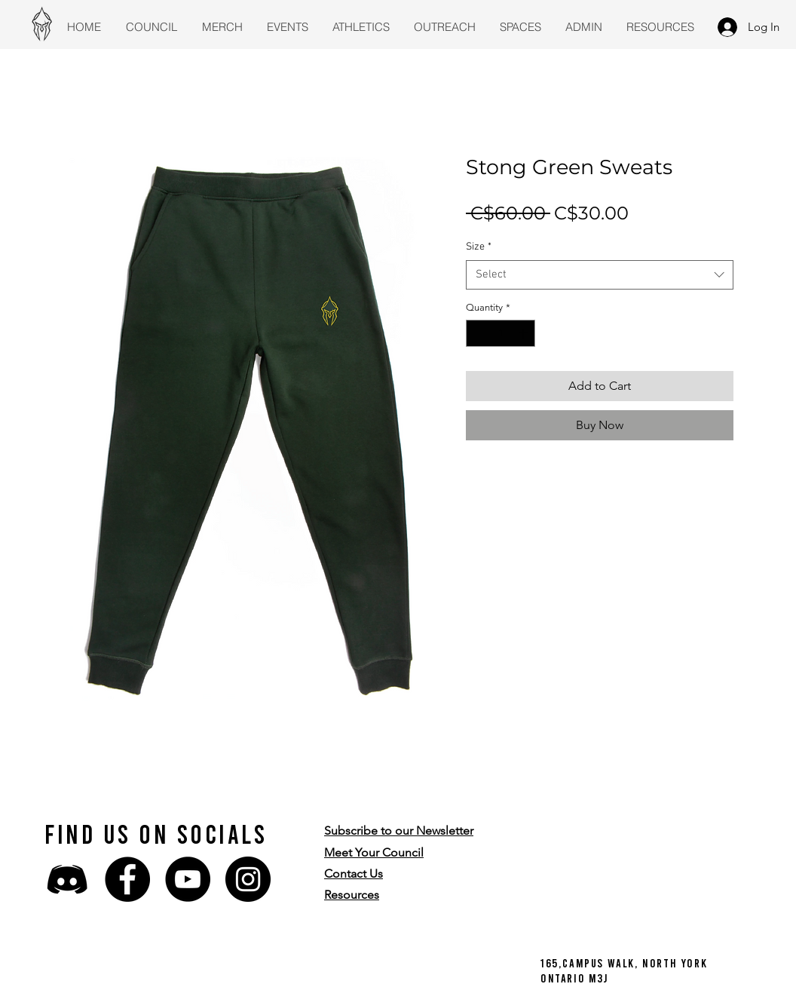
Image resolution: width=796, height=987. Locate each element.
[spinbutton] (501, 333)
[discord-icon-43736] (67, 879)
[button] (398, 830)
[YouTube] (187, 879)
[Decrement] (477, 333)
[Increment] (525, 333)
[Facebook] (127, 879)
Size (478, 247)
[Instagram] (248, 879)
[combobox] (599, 275)
